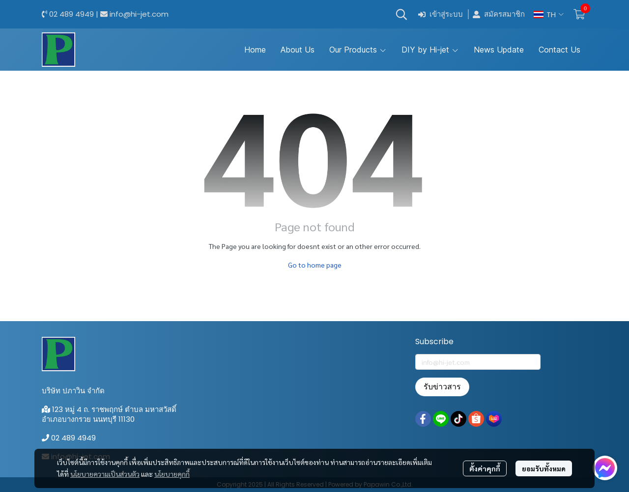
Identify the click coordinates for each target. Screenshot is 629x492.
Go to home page (315, 264)
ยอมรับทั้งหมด (544, 468)
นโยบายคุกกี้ (172, 473)
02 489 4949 (71, 14)
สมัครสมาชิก (499, 14)
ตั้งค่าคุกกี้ (484, 468)
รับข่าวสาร (442, 386)
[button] (401, 14)
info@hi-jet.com (139, 14)
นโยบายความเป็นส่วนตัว (105, 473)
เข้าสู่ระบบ (440, 14)
